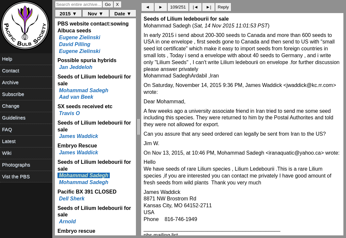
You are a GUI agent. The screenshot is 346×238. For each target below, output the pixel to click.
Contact (10, 70)
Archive (10, 82)
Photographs (16, 164)
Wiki (6, 153)
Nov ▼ (96, 13)
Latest (8, 141)
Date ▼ (122, 13)
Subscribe (13, 94)
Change (10, 106)
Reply (223, 7)
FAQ (7, 129)
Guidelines (13, 117)
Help (7, 58)
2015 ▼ (68, 13)
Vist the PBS (16, 176)
